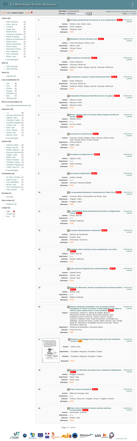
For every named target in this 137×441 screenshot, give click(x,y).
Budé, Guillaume (12, 22)
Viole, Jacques (11, 190)
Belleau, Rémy (11, 42)
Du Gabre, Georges (13, 177)
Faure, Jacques (11, 130)
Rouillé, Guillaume (12, 150)
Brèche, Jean (11, 56)
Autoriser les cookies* (127, 21)
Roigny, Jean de (12, 147)
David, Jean (10, 128)
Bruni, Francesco (12, 54)
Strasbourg (10, 98)
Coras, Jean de (11, 24)
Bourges (9, 91)
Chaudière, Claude (13, 120)
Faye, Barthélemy (12, 182)
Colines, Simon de (12, 167)
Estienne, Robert (12, 145)
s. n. (7, 113)
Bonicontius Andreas (13, 49)
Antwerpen (10, 93)
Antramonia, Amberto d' (14, 34)
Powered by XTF (121, 439)
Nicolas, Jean (11, 185)
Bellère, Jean (11, 157)
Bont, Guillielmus (12, 51)
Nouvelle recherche (129, 12)
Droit (8, 197)
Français (9, 214)
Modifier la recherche (113, 12)
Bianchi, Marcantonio (13, 44)
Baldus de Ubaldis (12, 37)
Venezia (9, 88)
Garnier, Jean (11, 133)
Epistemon (10, 204)
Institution (9, 76)
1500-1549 (10, 66)
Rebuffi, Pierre (11, 32)
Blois (8, 96)
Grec (8, 216)
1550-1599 (10, 69)
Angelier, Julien (11, 118)
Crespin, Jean (11, 125)
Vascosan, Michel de (13, 115)
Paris (8, 86)
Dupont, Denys (11, 180)
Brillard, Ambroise (12, 160)
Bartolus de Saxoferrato (14, 39)
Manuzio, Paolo (11, 135)
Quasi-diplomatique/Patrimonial (17, 105)
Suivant (133, 14)
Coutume (9, 27)
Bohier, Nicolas (11, 47)
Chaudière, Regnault (13, 123)
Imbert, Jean (10, 29)
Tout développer (11, 60)
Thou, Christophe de (13, 187)
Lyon (8, 83)
